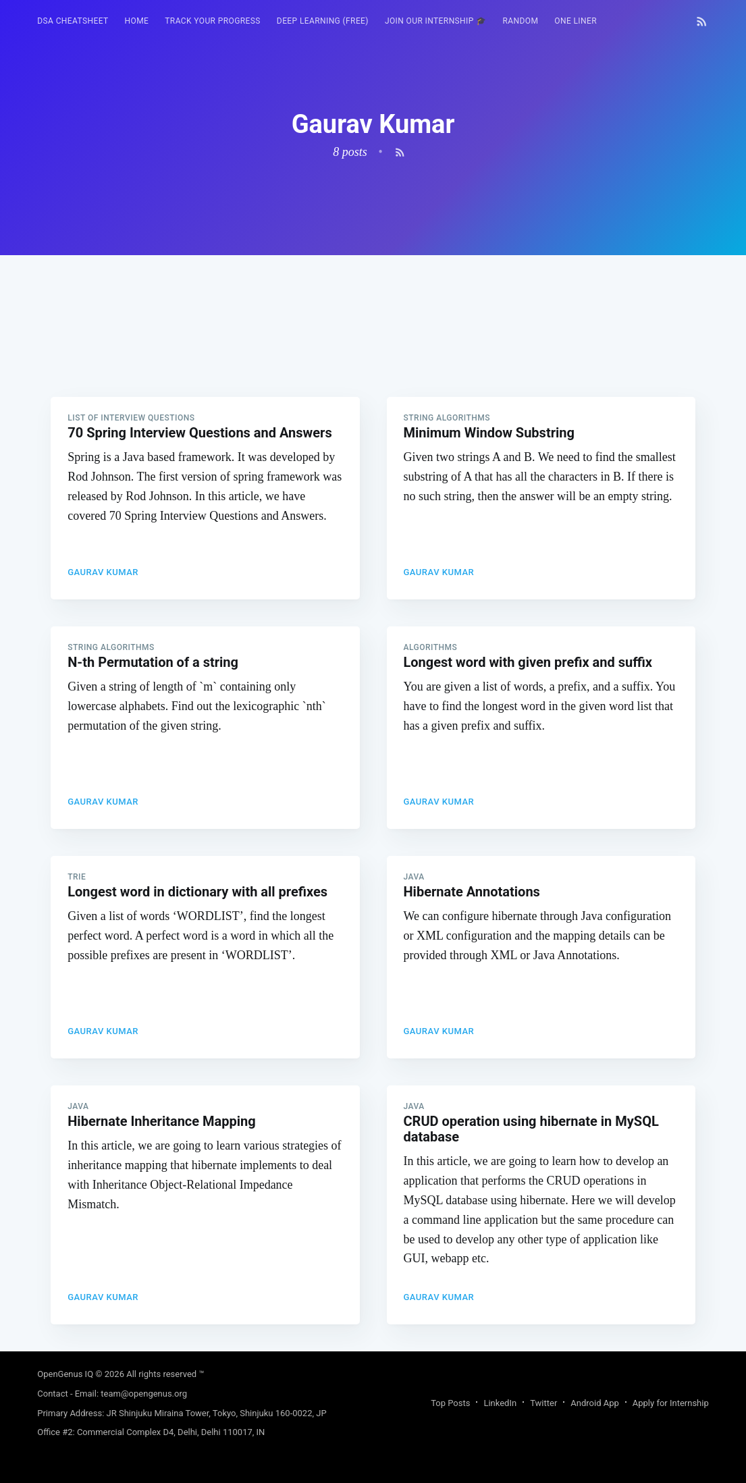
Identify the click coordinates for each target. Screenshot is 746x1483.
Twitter (543, 1403)
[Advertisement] (373, 349)
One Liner (575, 21)
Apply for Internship (671, 1403)
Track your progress (213, 21)
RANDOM (521, 21)
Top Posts (450, 1403)
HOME (137, 21)
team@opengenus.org (144, 1393)
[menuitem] (72, 21)
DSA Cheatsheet (72, 21)
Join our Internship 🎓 (436, 21)
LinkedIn (499, 1403)
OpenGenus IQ (65, 1374)
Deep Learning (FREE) (323, 21)
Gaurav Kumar (103, 572)
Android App (594, 1403)
